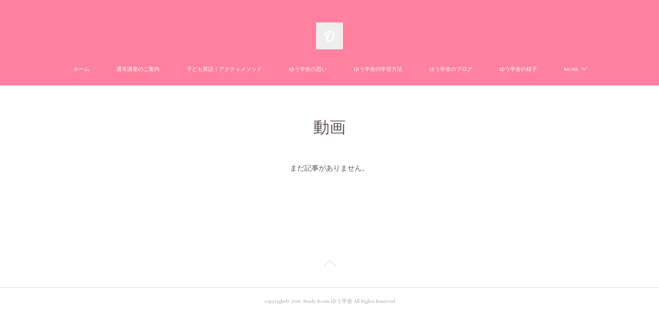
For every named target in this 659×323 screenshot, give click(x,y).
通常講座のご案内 (138, 69)
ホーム (81, 69)
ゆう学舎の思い (308, 69)
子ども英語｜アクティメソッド (224, 69)
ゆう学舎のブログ (450, 69)
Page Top (329, 265)
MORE (571, 69)
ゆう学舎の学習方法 (378, 69)
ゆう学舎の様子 (518, 69)
